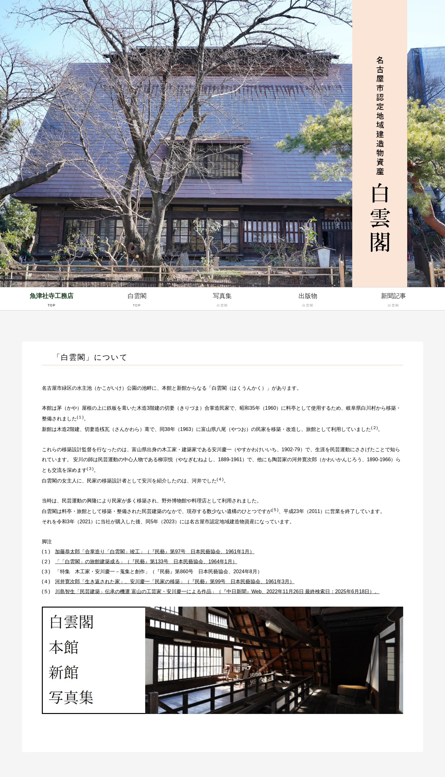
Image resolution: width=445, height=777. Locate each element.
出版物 (308, 301)
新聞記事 (393, 301)
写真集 (222, 301)
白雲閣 (137, 301)
